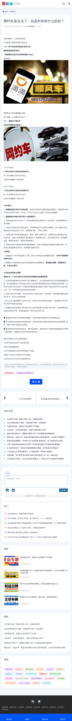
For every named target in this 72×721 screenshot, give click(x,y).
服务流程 (13, 707)
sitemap (5, 709)
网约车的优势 (55, 674)
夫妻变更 (8, 678)
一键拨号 (27, 717)
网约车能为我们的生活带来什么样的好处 (22, 532)
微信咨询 (45, 717)
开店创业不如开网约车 (24, 373)
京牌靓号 (19, 674)
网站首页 (9, 717)
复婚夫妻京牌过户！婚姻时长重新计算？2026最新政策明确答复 (31, 433)
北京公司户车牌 (21, 678)
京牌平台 (45, 707)
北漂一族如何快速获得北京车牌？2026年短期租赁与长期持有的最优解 (33, 444)
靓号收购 (29, 669)
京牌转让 (8, 674)
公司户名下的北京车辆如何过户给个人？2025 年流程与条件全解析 (32, 537)
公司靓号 (21, 707)
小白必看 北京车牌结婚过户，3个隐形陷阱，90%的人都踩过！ (30, 452)
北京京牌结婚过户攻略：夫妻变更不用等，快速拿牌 (26, 423)
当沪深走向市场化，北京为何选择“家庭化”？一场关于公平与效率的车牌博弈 (35, 459)
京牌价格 (29, 707)
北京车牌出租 (31, 674)
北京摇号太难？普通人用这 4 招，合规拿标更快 (25, 419)
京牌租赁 (39, 669)
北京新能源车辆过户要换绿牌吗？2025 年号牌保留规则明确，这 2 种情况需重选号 (37, 523)
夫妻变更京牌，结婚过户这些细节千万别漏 (23, 426)
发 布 (63, 490)
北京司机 (37, 707)
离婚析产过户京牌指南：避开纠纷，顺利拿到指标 (38, 597)
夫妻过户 (36, 683)
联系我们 (63, 717)
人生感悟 (60, 678)
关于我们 (61, 707)
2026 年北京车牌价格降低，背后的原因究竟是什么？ (39, 584)
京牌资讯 (12, 11)
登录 (8, 473)
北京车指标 (49, 678)
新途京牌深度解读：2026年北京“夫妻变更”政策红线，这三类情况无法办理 (34, 441)
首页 (6, 11)
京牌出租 (8, 669)
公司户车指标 (24, 683)
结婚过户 (19, 669)
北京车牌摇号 (36, 678)
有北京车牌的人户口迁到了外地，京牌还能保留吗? (26, 528)
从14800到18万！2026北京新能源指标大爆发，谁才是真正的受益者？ (33, 448)
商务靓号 (53, 707)
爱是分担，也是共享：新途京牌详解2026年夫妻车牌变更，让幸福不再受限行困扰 (37, 437)
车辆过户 (43, 674)
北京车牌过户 (10, 683)
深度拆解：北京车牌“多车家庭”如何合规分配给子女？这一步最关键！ (33, 455)
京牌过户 (60, 669)
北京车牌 (49, 669)
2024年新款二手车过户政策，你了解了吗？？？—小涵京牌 (29, 518)
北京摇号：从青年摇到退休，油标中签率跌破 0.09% (26, 430)
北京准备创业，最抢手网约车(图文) (20, 514)
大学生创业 (9, 373)
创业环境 (46, 683)
